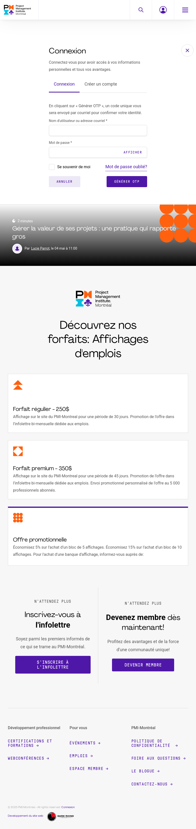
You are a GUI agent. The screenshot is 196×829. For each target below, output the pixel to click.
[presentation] (52, 167)
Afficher (133, 152)
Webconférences (28, 758)
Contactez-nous (151, 784)
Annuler (64, 181)
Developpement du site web (25, 816)
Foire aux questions (158, 758)
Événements (85, 743)
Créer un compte (100, 84)
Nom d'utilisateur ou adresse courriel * (78, 120)
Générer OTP (127, 181)
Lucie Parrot (40, 248)
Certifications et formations (30, 743)
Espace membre (89, 769)
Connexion (64, 84)
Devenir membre (143, 665)
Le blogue (145, 771)
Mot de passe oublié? (126, 166)
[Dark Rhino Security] (61, 816)
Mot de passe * (60, 142)
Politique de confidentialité (154, 743)
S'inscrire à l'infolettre (53, 665)
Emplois (81, 756)
